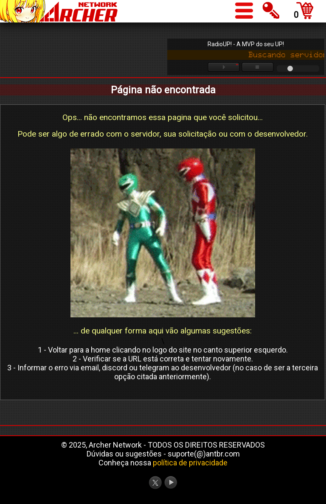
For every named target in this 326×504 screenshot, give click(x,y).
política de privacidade (190, 462)
